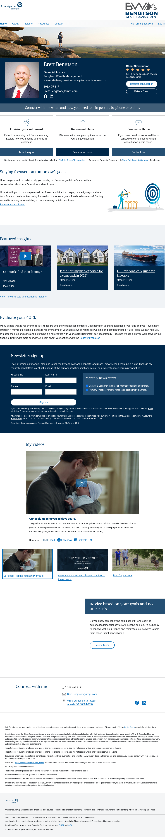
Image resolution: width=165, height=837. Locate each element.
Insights (28, 23)
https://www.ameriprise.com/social (29, 763)
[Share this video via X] (91, 540)
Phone (14, 386)
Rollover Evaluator (89, 337)
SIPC (77, 423)
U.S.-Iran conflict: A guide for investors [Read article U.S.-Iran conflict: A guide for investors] (136, 273)
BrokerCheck (129, 727)
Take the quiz (26, 152)
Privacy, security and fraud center (112, 810)
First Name (17, 374)
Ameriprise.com (12, 810)
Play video (8, 286)
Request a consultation (12, 204)
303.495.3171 (52, 86)
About (15, 23)
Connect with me (37, 107)
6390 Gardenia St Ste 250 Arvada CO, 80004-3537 (81, 702)
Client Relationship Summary (136, 160)
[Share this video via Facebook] (64, 540)
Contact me (138, 152)
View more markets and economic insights (23, 296)
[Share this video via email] (48, 540)
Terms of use (89, 810)
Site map (151, 810)
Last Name (51, 374)
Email (48, 386)
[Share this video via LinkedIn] (80, 540)
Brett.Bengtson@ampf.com (61, 91)
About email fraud (137, 810)
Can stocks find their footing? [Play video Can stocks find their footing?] (22, 271)
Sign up (43, 402)
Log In (161, 23)
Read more (66, 285)
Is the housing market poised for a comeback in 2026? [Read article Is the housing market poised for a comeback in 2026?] (81, 273)
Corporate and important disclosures (37, 810)
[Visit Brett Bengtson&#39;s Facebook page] (137, 702)
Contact (59, 23)
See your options (82, 152)
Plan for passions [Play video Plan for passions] (122, 575)
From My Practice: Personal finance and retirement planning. (117, 390)
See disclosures (133, 77)
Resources (43, 23)
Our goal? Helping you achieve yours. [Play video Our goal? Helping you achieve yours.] (23, 575)
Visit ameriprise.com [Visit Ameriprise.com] (141, 23)
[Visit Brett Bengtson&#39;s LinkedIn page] (144, 702)
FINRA (67, 423)
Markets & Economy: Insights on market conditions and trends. (118, 386)
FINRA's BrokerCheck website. (73, 160)
